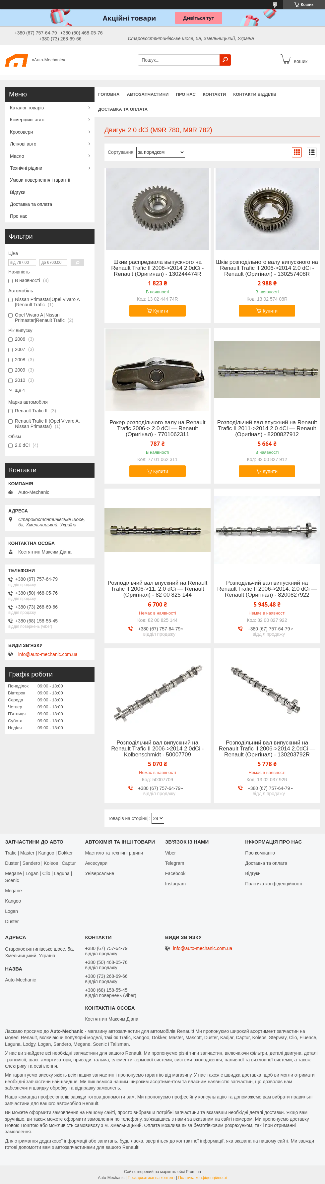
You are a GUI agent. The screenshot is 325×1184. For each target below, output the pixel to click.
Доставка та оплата (123, 109)
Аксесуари (96, 863)
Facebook (175, 873)
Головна (108, 94)
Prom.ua (193, 1171)
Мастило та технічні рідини (114, 853)
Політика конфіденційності (273, 883)
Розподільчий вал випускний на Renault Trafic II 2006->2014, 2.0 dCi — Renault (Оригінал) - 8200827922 (267, 589)
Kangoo (13, 901)
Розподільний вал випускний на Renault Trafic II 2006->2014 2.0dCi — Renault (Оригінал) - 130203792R (267, 749)
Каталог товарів (27, 107)
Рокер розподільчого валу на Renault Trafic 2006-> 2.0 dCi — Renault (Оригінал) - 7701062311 (157, 429)
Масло (17, 156)
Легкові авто (23, 144)
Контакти (214, 94)
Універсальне (99, 873)
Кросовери (21, 132)
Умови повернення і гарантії (40, 180)
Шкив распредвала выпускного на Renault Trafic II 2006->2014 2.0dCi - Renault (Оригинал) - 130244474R (157, 268)
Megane (13, 890)
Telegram (174, 863)
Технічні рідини (26, 168)
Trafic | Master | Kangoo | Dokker (39, 853)
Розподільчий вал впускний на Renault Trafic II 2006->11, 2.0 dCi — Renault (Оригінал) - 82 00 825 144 (158, 589)
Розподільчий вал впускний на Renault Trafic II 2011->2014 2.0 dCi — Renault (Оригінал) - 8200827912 (267, 429)
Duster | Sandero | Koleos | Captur (40, 863)
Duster (12, 921)
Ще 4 (20, 390)
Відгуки (18, 192)
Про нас (185, 94)
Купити (160, 311)
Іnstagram (175, 883)
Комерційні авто (27, 119)
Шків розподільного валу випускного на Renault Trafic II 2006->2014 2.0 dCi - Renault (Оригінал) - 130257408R (267, 268)
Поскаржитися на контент (151, 1177)
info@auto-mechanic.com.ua (47, 654)
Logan (11, 911)
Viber (170, 853)
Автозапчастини (147, 94)
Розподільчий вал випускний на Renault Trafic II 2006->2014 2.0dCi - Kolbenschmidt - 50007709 (157, 749)
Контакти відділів (254, 94)
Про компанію (260, 853)
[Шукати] (225, 60)
